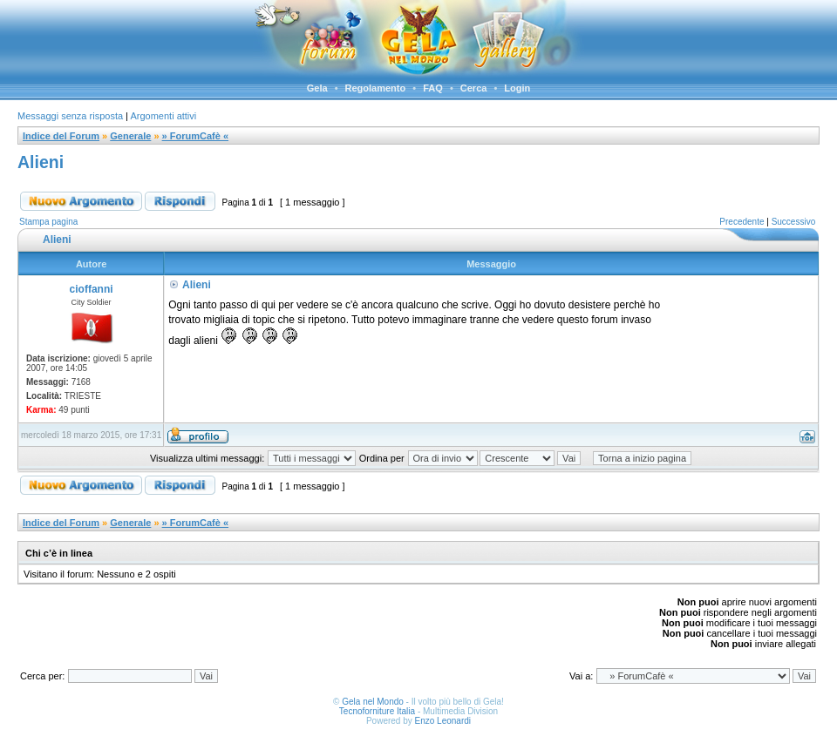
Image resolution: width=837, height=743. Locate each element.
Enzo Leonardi (443, 721)
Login (517, 88)
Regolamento (375, 88)
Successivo (794, 221)
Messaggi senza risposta (70, 116)
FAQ (433, 88)
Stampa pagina (48, 221)
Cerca (473, 88)
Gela (317, 88)
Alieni (40, 162)
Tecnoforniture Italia (377, 711)
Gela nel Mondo (373, 701)
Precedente (741, 221)
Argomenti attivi (163, 116)
